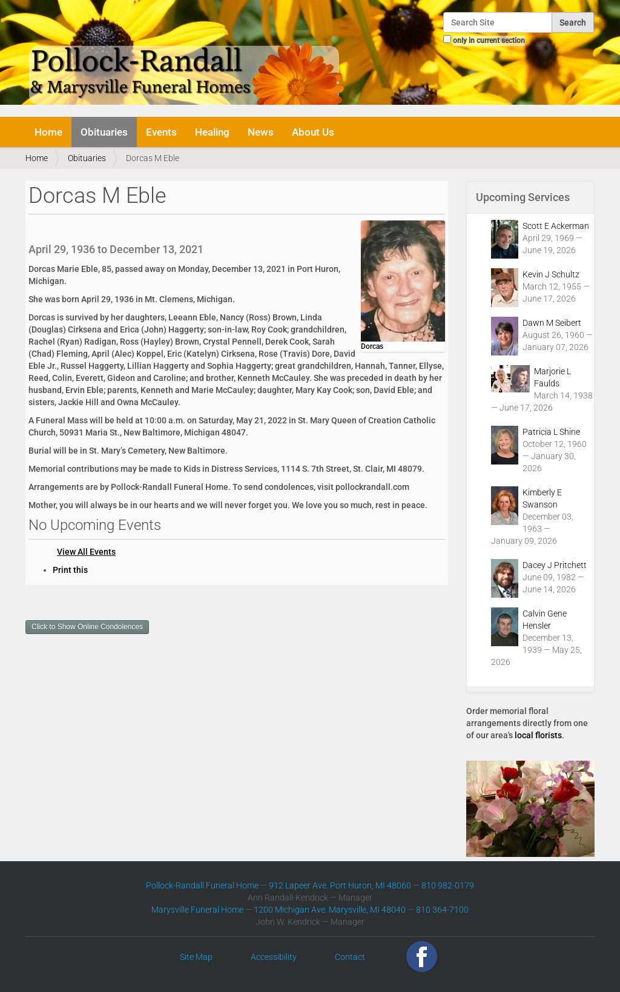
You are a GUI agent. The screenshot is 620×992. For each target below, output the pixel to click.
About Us (313, 132)
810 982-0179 (447, 885)
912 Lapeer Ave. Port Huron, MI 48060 (340, 885)
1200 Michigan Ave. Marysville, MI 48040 (330, 909)
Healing (212, 132)
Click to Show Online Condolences (87, 627)
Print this (70, 570)
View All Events (86, 552)
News (261, 132)
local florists (538, 735)
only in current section (489, 40)
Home (48, 132)
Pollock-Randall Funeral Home (202, 885)
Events (161, 132)
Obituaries (104, 132)
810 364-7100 (442, 909)
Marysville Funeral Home (197, 909)
